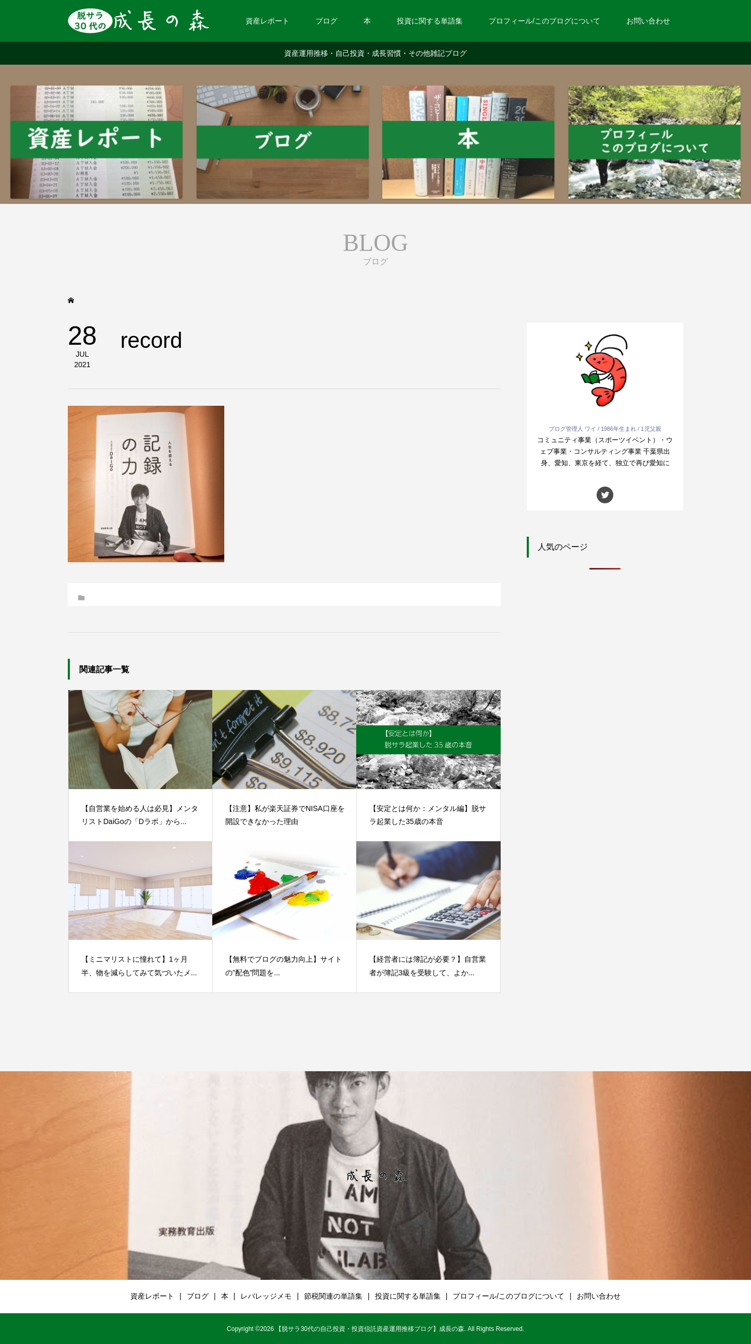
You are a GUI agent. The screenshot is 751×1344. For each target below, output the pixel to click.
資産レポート (267, 21)
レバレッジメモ (266, 1296)
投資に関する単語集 (430, 21)
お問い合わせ (648, 21)
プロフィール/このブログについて (544, 21)
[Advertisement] (605, 752)
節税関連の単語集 (333, 1296)
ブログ (326, 21)
